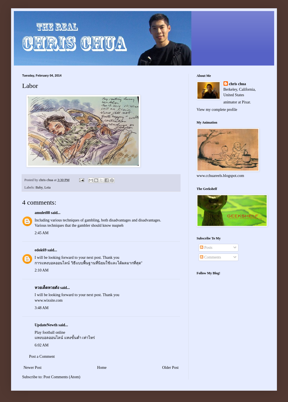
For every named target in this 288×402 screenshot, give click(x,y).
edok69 (41, 250)
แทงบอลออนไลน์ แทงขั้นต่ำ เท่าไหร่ (65, 338)
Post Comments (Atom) (61, 377)
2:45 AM (41, 233)
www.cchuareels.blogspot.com (220, 176)
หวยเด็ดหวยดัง (47, 288)
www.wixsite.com (49, 300)
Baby (39, 187)
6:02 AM (41, 345)
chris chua (237, 84)
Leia (47, 187)
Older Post (170, 368)
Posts (206, 248)
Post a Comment (42, 356)
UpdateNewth (46, 325)
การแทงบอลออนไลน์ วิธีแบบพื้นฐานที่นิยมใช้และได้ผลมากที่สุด (88, 263)
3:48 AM (41, 308)
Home (102, 368)
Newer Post (33, 368)
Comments (210, 257)
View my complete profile (217, 110)
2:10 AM (41, 270)
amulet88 (42, 213)
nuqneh (118, 225)
